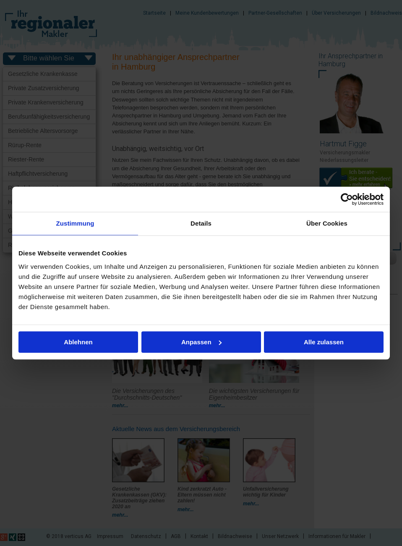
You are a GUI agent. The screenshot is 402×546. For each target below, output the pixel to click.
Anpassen (201, 342)
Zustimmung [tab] (75, 223)
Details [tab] (201, 223)
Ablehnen (78, 342)
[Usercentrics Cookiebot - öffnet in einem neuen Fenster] (347, 199)
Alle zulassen (324, 342)
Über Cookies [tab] (326, 223)
